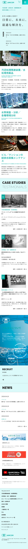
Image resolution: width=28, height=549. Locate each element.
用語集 (3, 507)
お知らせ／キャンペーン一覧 (8, 517)
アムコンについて (5, 491)
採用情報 (3, 515)
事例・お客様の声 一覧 (20, 229)
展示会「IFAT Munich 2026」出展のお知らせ (15, 44)
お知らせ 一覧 (22, 426)
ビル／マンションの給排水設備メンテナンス (11, 499)
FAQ (2, 512)
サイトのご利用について (7, 527)
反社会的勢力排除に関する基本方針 (9, 524)
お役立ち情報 (4, 504)
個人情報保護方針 (5, 521)
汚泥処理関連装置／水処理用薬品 (9, 493)
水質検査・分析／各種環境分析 (8, 496)
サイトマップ (4, 529)
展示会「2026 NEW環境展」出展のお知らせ (15, 36)
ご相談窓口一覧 (5, 509)
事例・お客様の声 (5, 501)
